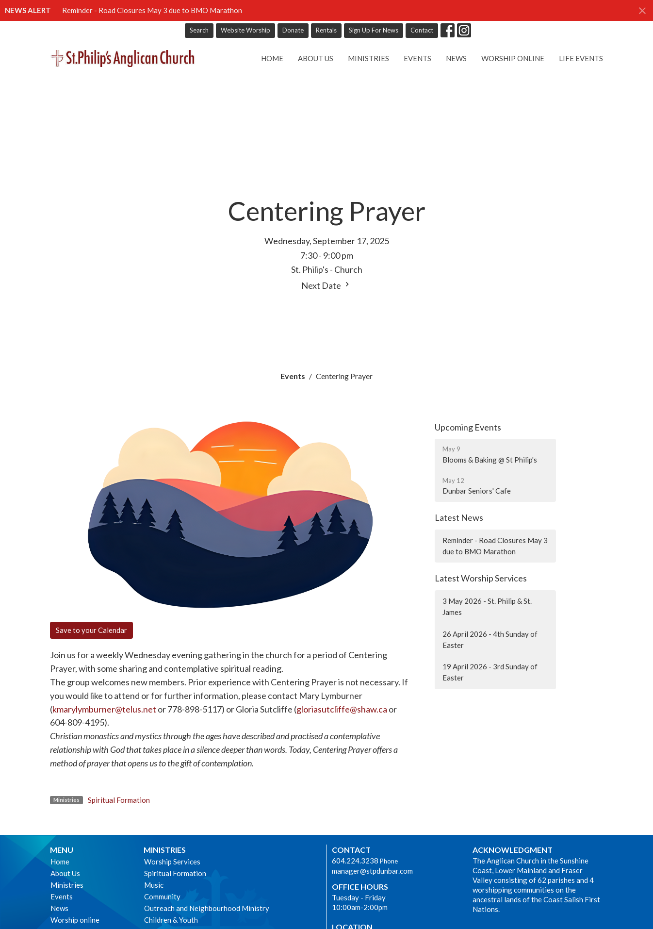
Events (417, 58)
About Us (315, 58)
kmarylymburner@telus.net (104, 709)
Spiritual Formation (119, 800)
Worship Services (172, 861)
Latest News (459, 517)
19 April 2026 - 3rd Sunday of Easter (490, 672)
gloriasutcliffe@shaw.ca (341, 709)
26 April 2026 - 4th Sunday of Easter (490, 639)
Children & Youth (171, 919)
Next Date (326, 285)
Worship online (512, 58)
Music (153, 884)
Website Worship (245, 30)
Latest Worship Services (481, 578)
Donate (293, 30)
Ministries (368, 58)
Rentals (326, 30)
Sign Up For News (373, 30)
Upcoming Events (468, 427)
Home (272, 58)
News (456, 58)
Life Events (581, 58)
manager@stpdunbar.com (372, 870)
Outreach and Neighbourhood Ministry (206, 908)
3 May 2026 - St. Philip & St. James (487, 606)
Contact (421, 30)
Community (162, 896)
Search (199, 30)
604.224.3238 (355, 860)
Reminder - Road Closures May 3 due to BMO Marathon (152, 10)
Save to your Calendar (91, 630)
